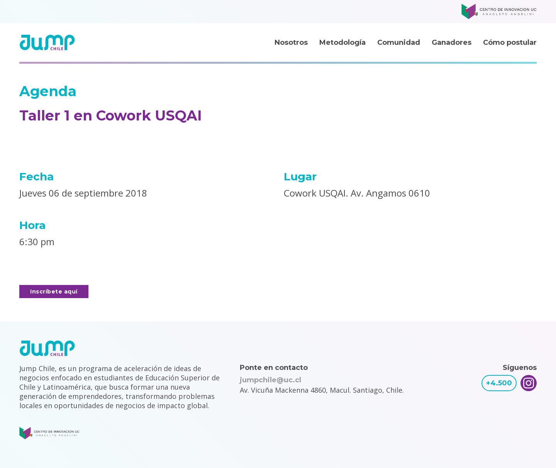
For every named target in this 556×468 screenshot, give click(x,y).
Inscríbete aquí (54, 291)
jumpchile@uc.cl (270, 380)
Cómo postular (510, 42)
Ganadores (451, 42)
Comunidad (398, 42)
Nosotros (291, 42)
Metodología (342, 42)
